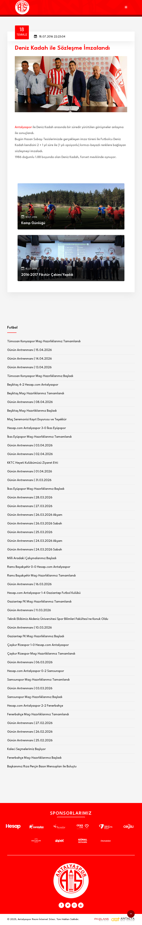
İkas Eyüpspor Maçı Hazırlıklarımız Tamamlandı (39, 436)
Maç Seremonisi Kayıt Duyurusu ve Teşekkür (37, 419)
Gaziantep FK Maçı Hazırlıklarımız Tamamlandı (39, 601)
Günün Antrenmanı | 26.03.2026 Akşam (34, 514)
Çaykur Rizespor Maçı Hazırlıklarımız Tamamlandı (41, 653)
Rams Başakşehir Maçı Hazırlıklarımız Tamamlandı (41, 575)
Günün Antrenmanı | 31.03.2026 (29, 480)
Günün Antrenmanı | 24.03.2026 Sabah (34, 549)
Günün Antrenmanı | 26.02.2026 (30, 731)
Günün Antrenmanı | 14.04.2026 (29, 358)
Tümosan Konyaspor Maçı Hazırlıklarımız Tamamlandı (44, 341)
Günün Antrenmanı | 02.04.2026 (30, 454)
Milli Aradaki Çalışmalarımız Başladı (31, 558)
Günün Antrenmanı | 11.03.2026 (29, 610)
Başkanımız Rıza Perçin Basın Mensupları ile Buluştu (42, 766)
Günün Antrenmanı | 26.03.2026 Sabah (34, 523)
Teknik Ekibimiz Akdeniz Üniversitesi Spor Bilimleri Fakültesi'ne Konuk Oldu (57, 619)
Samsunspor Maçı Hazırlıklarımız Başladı (34, 697)
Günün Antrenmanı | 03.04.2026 (30, 445)
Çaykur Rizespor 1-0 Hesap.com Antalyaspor (38, 645)
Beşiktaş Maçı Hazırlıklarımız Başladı (32, 410)
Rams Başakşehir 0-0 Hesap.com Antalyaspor (38, 567)
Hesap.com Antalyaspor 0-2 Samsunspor (35, 671)
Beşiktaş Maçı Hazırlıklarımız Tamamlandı (35, 393)
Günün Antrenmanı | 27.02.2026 (30, 723)
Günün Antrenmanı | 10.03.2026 (29, 627)
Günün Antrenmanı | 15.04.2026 (29, 350)
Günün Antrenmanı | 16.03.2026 (29, 584)
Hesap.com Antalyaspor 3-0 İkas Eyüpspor (36, 428)
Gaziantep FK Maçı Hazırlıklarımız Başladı (35, 636)
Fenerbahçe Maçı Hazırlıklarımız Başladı (34, 757)
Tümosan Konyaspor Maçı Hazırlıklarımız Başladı (40, 376)
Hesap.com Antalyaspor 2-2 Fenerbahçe (35, 705)
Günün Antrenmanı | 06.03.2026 (30, 662)
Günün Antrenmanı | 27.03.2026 (29, 506)
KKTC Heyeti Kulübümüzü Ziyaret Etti (32, 462)
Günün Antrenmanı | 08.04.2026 (30, 402)
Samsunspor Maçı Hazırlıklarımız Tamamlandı (38, 679)
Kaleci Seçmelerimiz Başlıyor (26, 749)
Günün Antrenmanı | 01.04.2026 (29, 471)
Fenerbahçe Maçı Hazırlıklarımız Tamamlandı (38, 714)
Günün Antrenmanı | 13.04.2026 (29, 367)
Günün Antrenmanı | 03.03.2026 (29, 688)
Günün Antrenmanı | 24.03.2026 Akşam (34, 541)
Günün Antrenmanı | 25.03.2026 (29, 532)
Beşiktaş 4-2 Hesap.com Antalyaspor (32, 384)
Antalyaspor (23, 127)
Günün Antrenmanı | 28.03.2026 (29, 497)
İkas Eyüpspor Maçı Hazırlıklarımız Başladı (35, 488)
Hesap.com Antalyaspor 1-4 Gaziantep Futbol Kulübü (44, 593)
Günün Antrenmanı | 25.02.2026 (30, 740)
